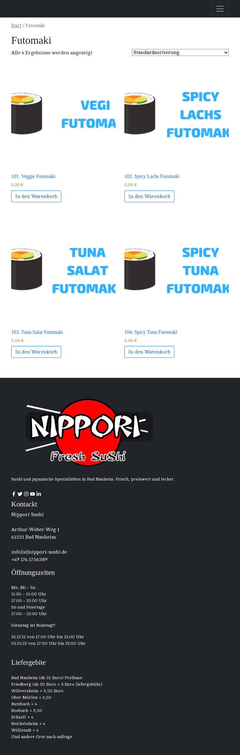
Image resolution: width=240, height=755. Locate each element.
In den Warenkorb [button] (36, 196)
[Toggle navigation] (220, 8)
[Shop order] (180, 52)
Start (16, 25)
